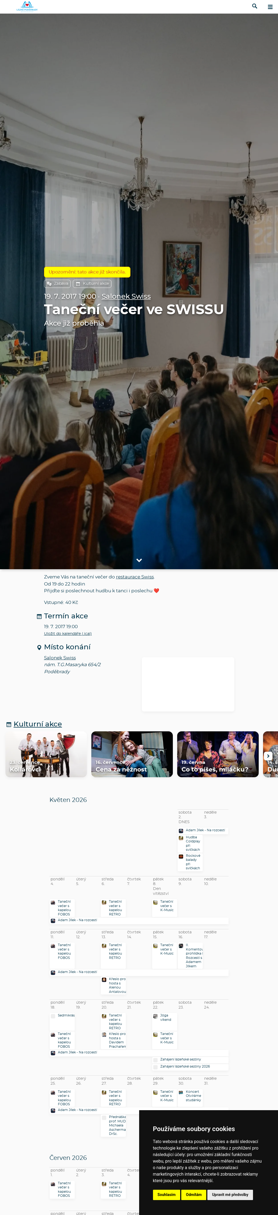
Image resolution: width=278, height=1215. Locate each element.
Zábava (57, 284)
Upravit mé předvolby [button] (230, 1194)
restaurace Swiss (135, 577)
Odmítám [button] (194, 1194)
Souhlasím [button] (167, 1194)
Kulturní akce (92, 284)
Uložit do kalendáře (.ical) (68, 634)
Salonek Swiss (126, 296)
